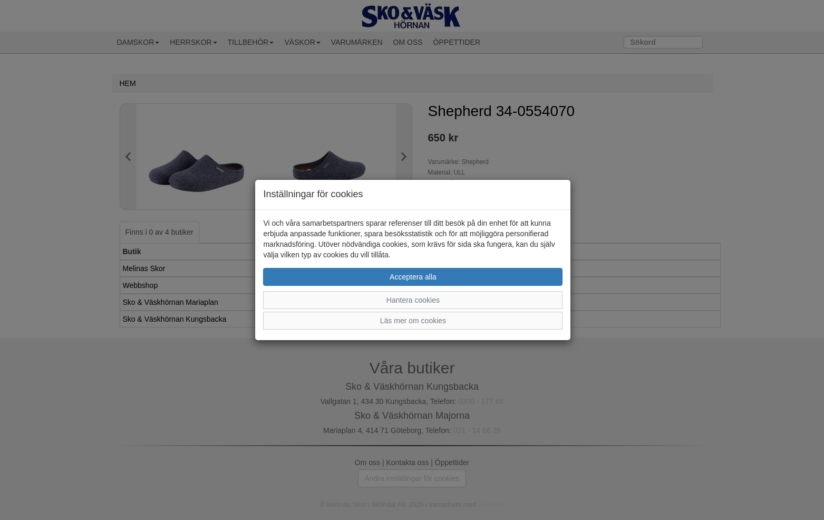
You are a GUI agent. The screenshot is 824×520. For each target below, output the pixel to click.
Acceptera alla (413, 277)
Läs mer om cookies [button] (413, 320)
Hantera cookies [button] (413, 300)
